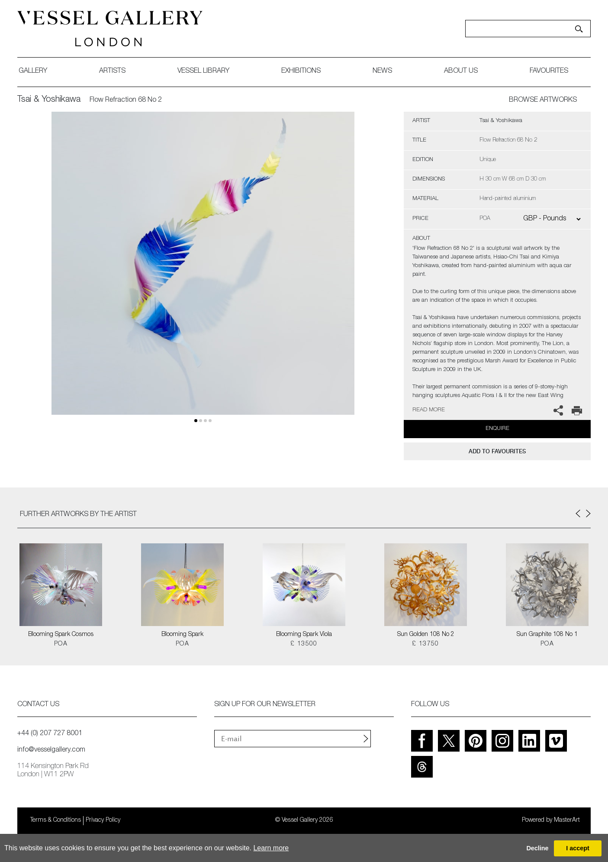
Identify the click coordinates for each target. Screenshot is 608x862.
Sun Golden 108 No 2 (425, 635)
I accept (577, 848)
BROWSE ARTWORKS (543, 100)
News (382, 71)
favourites (549, 71)
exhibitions (301, 71)
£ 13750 (425, 644)
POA (61, 644)
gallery (33, 71)
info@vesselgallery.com (51, 750)
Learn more (271, 848)
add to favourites (497, 451)
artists (112, 71)
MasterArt (567, 820)
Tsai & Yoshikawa (48, 100)
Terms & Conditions (55, 820)
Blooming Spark (182, 635)
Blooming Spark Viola (304, 635)
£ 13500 (304, 644)
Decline (537, 848)
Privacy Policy (103, 820)
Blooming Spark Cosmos (60, 635)
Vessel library (203, 71)
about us (461, 71)
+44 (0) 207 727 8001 (49, 733)
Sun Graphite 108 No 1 (547, 635)
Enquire (497, 429)
